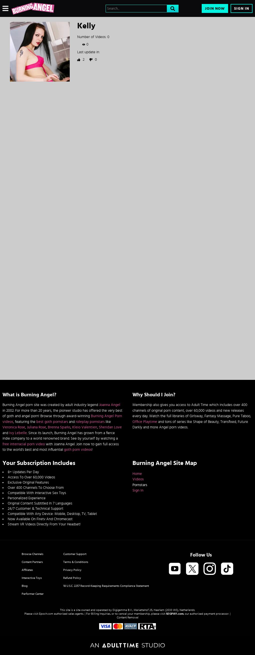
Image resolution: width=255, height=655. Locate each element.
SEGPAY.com (175, 613)
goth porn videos (78, 450)
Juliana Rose (36, 427)
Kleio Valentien (84, 427)
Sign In (241, 8)
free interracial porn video (23, 444)
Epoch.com (46, 613)
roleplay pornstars (90, 422)
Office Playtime (144, 422)
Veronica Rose (13, 427)
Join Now (215, 8)
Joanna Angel (109, 405)
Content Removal (127, 617)
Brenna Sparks (59, 427)
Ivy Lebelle (18, 433)
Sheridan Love (110, 427)
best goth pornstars (52, 422)
